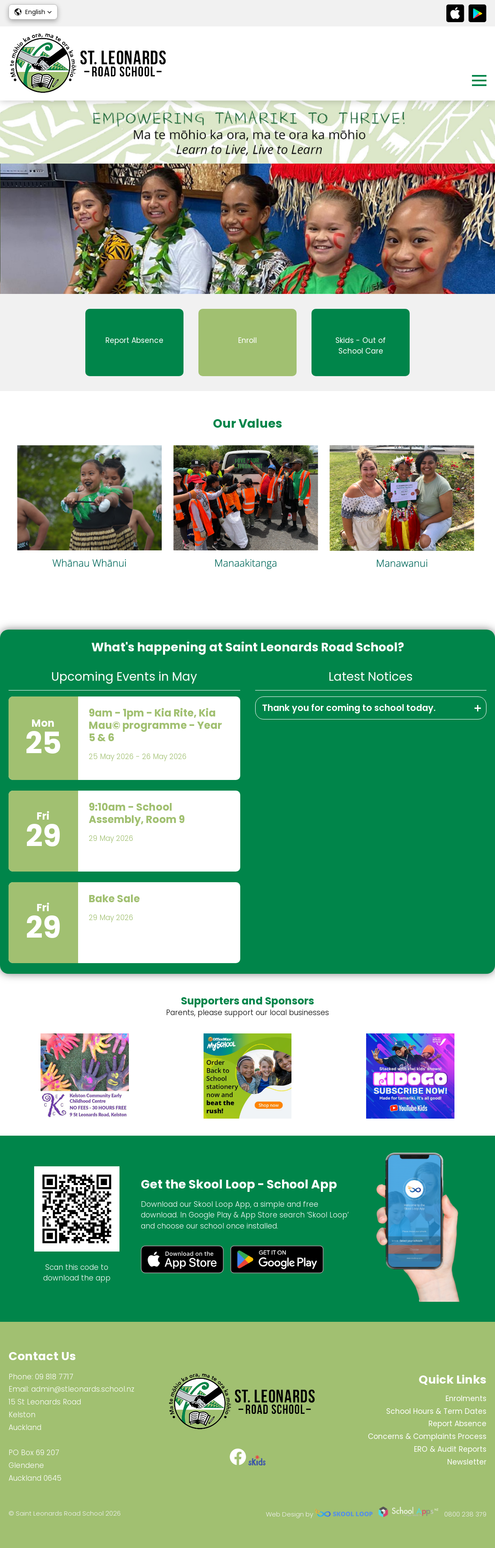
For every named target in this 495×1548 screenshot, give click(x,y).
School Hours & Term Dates (436, 1411)
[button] (33, 12)
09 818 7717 (54, 1377)
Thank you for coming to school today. (349, 708)
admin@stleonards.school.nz (82, 1389)
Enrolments (466, 1398)
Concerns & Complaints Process (427, 1436)
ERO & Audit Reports (450, 1449)
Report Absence (457, 1424)
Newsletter (466, 1462)
